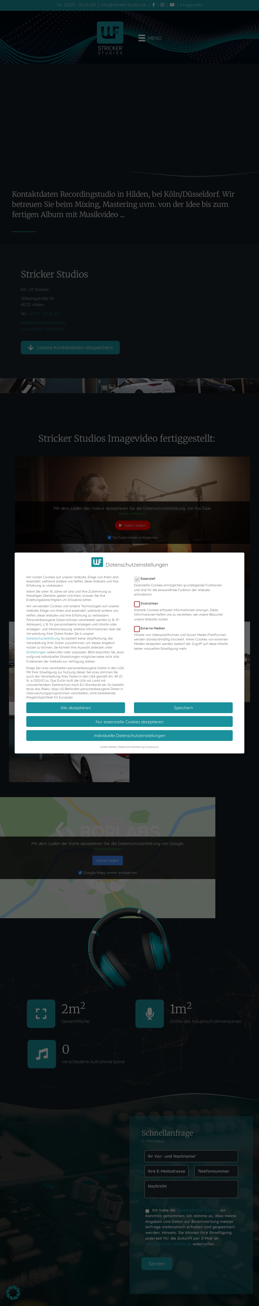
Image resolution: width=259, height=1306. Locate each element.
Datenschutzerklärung (43, 638)
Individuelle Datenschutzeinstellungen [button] (129, 735)
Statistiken (148, 603)
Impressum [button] (152, 746)
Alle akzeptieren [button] (75, 707)
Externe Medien (151, 628)
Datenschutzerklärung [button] (131, 746)
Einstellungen (36, 652)
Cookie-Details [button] (108, 746)
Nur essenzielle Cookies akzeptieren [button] (130, 721)
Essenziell (146, 578)
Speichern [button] (183, 707)
